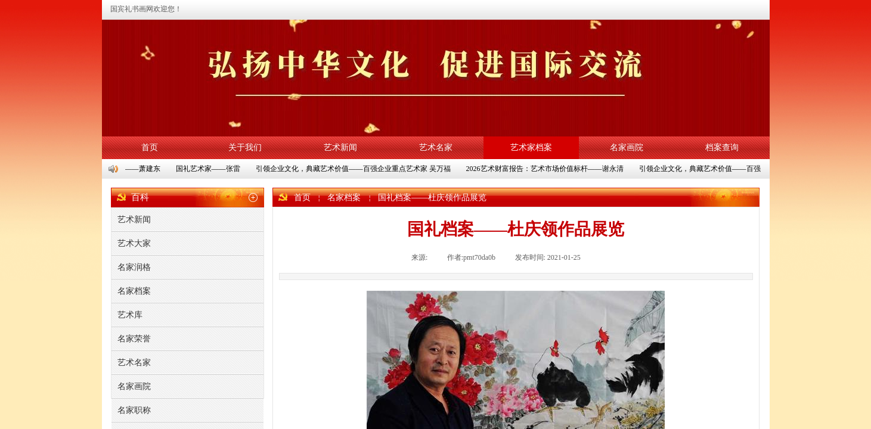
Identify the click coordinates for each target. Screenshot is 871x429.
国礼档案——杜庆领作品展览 (432, 197)
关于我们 (245, 147)
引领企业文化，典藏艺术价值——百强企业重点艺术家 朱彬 (734, 168)
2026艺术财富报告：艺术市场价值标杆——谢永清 (546, 168)
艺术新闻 (340, 147)
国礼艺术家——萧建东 (126, 168)
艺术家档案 (531, 147)
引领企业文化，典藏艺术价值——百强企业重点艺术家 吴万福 (354, 168)
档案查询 (722, 147)
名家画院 (626, 147)
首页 (149, 147)
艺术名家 (435, 147)
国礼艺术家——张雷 (209, 168)
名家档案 (344, 197)
